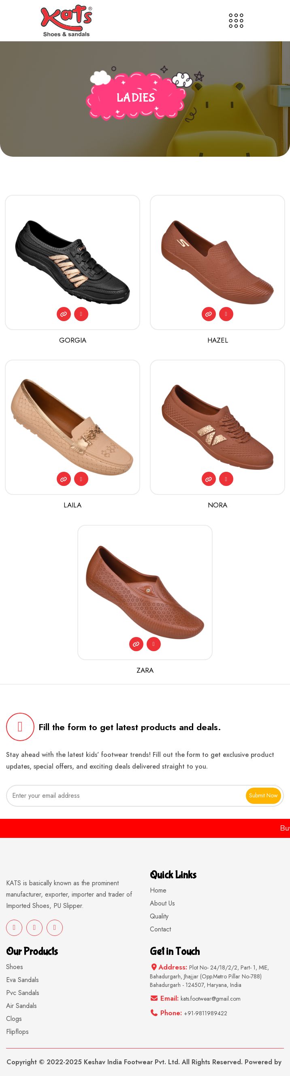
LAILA (72, 505)
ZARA (145, 670)
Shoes (14, 967)
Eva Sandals (22, 979)
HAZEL (217, 340)
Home (158, 890)
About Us (162, 903)
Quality (159, 916)
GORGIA (72, 340)
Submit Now (263, 795)
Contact (160, 929)
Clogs (14, 1018)
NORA (217, 505)
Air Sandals (21, 1005)
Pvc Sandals (22, 992)
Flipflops (17, 1031)
